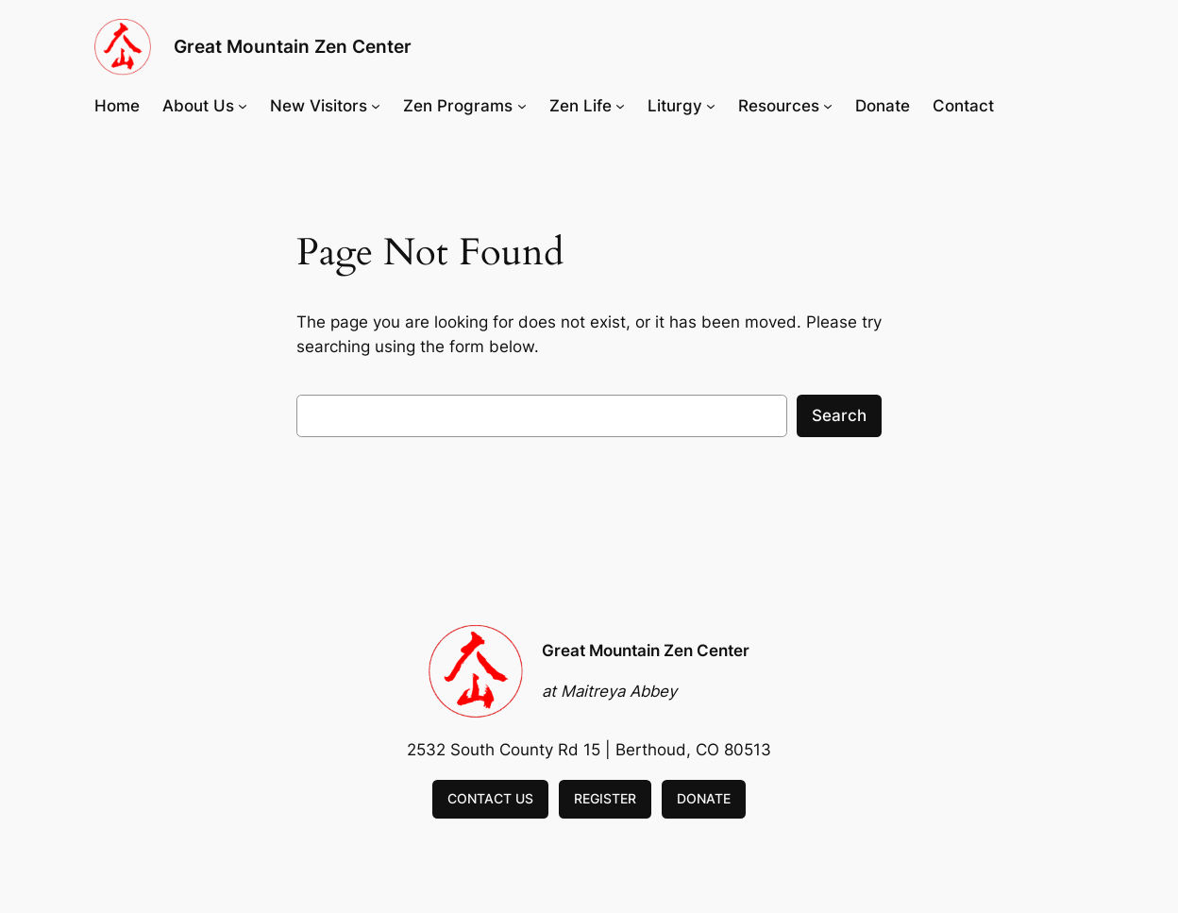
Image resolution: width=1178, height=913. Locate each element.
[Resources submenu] (828, 105)
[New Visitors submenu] (375, 105)
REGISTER (605, 798)
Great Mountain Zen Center (293, 47)
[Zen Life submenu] (620, 105)
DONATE (704, 798)
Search (839, 415)
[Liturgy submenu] (710, 105)
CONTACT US (490, 798)
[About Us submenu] (242, 105)
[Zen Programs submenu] (522, 105)
